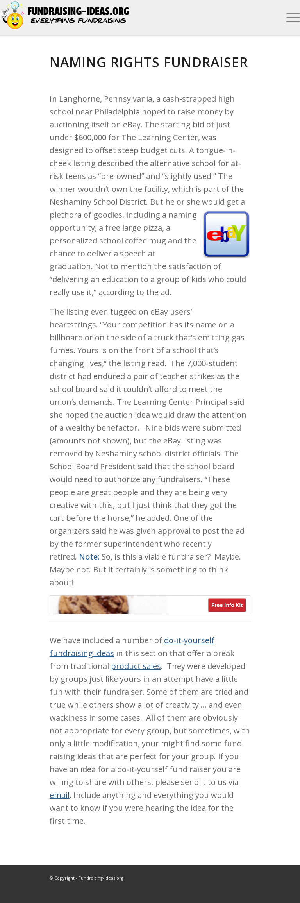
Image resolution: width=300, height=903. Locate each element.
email (60, 795)
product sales (136, 666)
